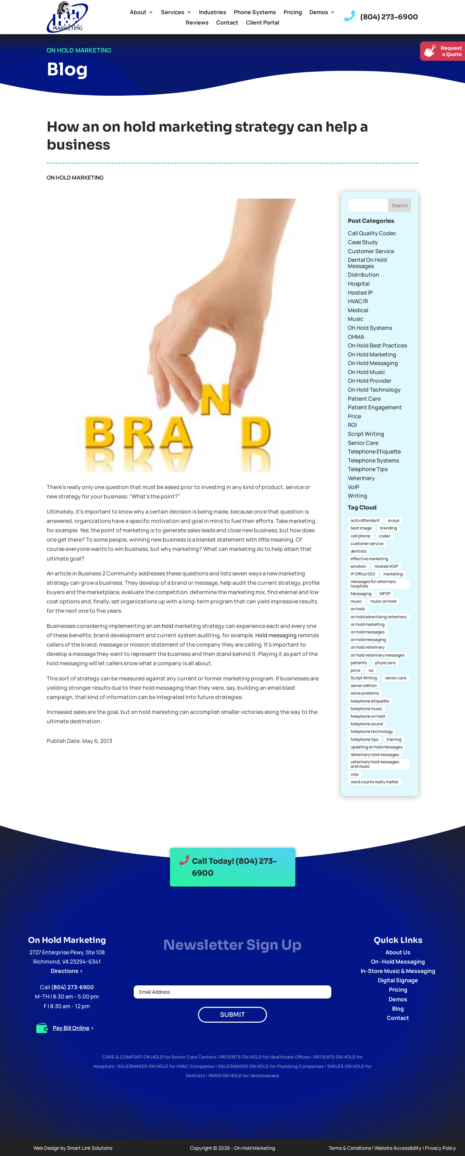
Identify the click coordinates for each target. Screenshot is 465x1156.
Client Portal (262, 23)
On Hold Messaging (373, 363)
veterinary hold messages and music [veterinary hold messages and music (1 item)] (375, 764)
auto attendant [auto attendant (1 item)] (365, 520)
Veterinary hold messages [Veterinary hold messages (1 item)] (375, 754)
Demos (319, 13)
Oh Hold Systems (370, 328)
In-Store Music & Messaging (398, 971)
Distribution (363, 274)
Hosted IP (360, 292)
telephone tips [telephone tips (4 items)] (364, 739)
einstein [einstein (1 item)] (358, 566)
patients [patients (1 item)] (359, 663)
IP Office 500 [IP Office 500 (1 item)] (363, 574)
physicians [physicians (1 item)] (385, 663)
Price (354, 416)
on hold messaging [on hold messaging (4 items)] (368, 639)
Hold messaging (276, 635)
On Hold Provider (369, 380)
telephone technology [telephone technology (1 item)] (372, 731)
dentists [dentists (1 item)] (359, 551)
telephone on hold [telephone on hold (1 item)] (368, 716)
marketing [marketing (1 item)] (393, 574)
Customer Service (371, 251)
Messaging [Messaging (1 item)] (361, 593)
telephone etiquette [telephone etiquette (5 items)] (370, 701)
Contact (227, 23)
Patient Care (364, 398)
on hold (163, 626)
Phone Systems (255, 13)
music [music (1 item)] (356, 601)
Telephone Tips (368, 469)
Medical (358, 310)
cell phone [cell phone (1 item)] (360, 536)
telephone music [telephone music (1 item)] (366, 708)
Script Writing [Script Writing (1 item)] (364, 678)
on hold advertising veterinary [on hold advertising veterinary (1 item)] (379, 617)
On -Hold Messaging (398, 961)
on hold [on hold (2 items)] (357, 609)
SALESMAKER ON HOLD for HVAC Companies (166, 1066)
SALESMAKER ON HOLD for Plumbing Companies (271, 1066)
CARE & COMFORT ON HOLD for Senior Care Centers (159, 1057)
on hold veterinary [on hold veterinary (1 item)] (368, 647)
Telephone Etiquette (374, 451)
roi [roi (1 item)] (371, 670)
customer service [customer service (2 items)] (367, 543)
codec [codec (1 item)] (385, 536)
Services (172, 13)
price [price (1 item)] (355, 670)
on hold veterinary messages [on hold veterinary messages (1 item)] (378, 655)
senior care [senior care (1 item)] (395, 678)
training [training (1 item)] (394, 739)
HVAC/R (358, 301)
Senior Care (363, 443)
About (138, 13)
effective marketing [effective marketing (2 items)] (369, 559)
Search (400, 205)
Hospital (359, 283)
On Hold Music (366, 372)
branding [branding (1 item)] (388, 528)
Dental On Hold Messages (367, 263)
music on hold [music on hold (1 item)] (383, 601)
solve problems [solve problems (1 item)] (365, 693)
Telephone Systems (373, 460)
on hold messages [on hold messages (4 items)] (368, 632)
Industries (212, 13)
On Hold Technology (374, 389)
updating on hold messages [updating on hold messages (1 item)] (376, 747)
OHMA (356, 337)
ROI (352, 425)
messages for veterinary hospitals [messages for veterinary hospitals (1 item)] (373, 584)
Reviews (197, 23)
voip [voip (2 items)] (355, 774)
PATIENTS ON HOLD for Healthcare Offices (265, 1057)
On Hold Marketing (75, 177)
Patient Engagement (375, 407)
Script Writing (366, 434)
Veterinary (361, 478)
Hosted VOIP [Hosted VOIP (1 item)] (386, 566)
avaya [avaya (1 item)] (393, 520)
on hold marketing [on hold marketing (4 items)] (368, 624)
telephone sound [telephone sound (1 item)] (367, 724)
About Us (398, 952)
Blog (398, 1008)
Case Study (363, 242)
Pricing (293, 13)
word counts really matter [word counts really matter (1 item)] (375, 782)
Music (355, 319)
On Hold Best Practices (377, 345)
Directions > (67, 971)
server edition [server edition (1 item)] (364, 685)
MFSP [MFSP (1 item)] (385, 593)
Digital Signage (398, 980)
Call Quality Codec (372, 233)
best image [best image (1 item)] (361, 528)
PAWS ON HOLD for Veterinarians (243, 1075)
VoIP (353, 487)
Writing (357, 495)
